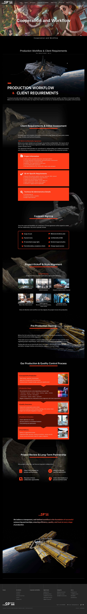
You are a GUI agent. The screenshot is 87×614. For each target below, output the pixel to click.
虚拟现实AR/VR (46, 592)
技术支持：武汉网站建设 (80, 608)
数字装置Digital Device (47, 593)
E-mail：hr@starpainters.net (74, 604)
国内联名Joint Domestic (61, 592)
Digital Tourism (53, 2)
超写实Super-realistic (60, 593)
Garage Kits (61, 2)
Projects (25, 2)
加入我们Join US (74, 592)
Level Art (17, 597)
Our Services (32, 2)
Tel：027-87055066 (61, 604)
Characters (18, 593)
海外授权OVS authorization (62, 595)
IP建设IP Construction (47, 599)
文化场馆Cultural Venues (48, 595)
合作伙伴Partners (74, 597)
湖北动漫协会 (73, 595)
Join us (67, 2)
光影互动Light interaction (48, 597)
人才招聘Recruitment (74, 593)
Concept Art (18, 592)
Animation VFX (19, 599)
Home (20, 2)
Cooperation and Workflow (42, 2)
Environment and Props (20, 595)
